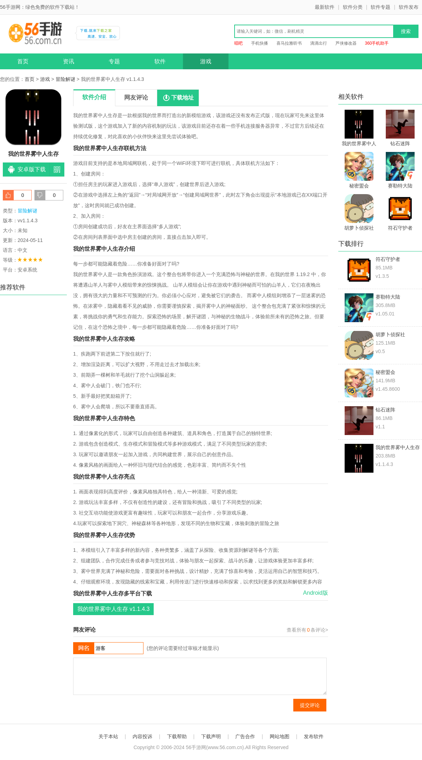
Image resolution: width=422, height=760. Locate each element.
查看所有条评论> (307, 630)
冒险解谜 (65, 79)
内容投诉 (142, 736)
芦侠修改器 (346, 43)
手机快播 (259, 43)
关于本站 (108, 736)
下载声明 (211, 736)
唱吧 (238, 43)
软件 (160, 61)
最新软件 (324, 7)
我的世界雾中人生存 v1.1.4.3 (113, 609)
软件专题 (380, 7)
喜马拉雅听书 (289, 43)
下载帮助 (177, 736)
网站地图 (279, 736)
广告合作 (245, 736)
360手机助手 (377, 43)
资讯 (68, 61)
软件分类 (353, 7)
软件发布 (408, 7)
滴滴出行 (318, 43)
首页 (22, 61)
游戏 (205, 61)
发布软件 (314, 736)
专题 (114, 61)
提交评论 (310, 705)
